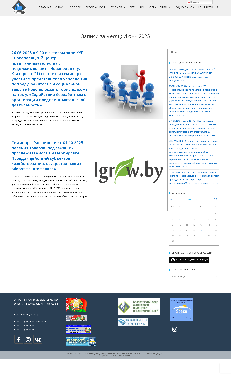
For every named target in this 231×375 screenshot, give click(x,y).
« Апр (171, 199)
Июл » (216, 199)
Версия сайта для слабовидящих (189, 260)
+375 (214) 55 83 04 (24, 325)
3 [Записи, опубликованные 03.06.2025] (179, 219)
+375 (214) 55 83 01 (24, 321)
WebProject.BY (125, 355)
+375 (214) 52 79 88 (24, 329)
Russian (193, 2)
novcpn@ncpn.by (29, 314)
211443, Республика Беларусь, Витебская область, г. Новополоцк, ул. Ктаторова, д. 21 (36, 303)
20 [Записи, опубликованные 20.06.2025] (201, 230)
